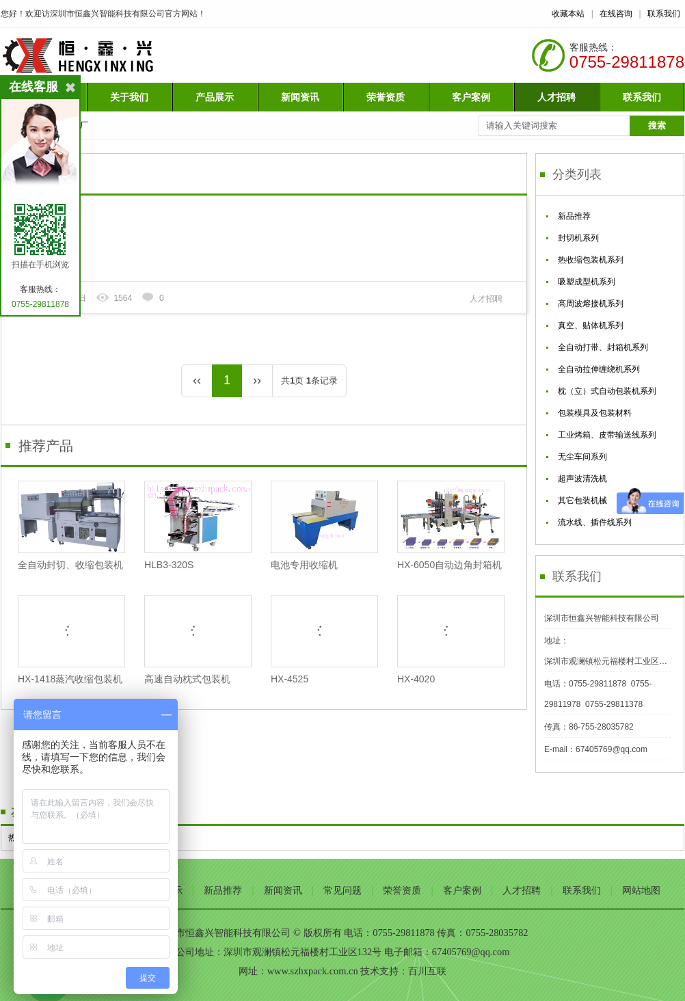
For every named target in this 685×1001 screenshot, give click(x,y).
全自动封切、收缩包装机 (71, 525)
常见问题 (342, 890)
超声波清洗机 (582, 478)
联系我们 (663, 13)
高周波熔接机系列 (590, 303)
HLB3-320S (197, 525)
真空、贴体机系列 (590, 325)
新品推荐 (574, 216)
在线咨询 (616, 13)
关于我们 (129, 97)
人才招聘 (556, 97)
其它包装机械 (582, 500)
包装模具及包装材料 (595, 413)
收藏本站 (568, 13)
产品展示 (215, 97)
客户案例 (471, 97)
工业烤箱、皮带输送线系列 (607, 435)
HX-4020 (450, 639)
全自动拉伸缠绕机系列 (599, 369)
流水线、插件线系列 (595, 522)
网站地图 (641, 890)
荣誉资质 (385, 97)
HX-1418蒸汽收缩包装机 (71, 639)
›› (257, 380)
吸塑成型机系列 (586, 281)
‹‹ (197, 380)
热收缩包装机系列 (590, 260)
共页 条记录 (309, 380)
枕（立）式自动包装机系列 (607, 391)
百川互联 (427, 970)
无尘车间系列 (582, 457)
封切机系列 (578, 238)
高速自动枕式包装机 (197, 639)
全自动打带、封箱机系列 (603, 347)
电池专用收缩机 (324, 525)
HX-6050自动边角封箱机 (450, 525)
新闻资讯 (300, 97)
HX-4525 (324, 639)
